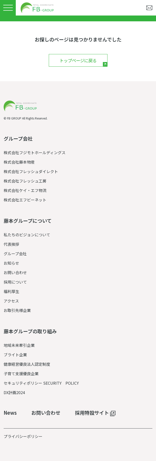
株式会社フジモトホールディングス (35, 152)
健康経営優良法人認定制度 (27, 364)
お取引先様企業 (17, 310)
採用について (15, 282)
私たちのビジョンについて (27, 235)
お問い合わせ (15, 272)
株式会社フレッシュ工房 (25, 181)
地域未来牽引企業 (19, 345)
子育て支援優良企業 (21, 373)
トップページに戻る (78, 60)
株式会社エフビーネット (25, 200)
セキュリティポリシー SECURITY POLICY (41, 383)
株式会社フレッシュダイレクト (31, 171)
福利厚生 (11, 291)
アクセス (11, 301)
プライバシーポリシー (23, 436)
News (10, 413)
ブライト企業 (15, 355)
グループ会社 (15, 253)
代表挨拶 (11, 244)
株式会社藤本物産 (19, 162)
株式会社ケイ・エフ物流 (25, 190)
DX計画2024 (14, 392)
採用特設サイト (95, 413)
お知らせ (11, 263)
